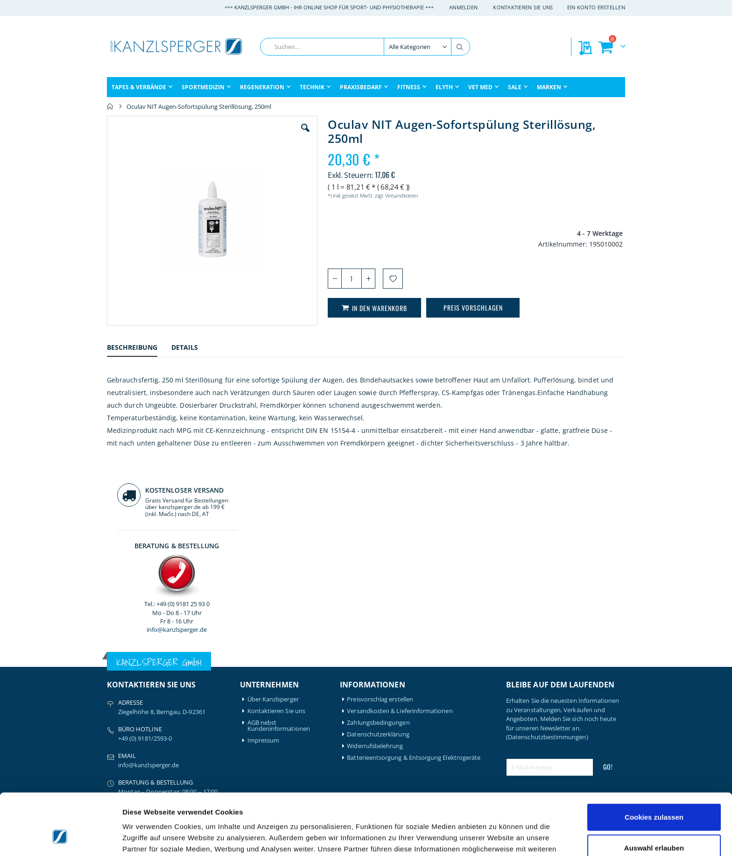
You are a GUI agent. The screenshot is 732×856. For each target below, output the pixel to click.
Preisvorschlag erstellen (380, 535)
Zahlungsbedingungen (378, 558)
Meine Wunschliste (273, 709)
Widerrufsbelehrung (375, 582)
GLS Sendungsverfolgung (282, 732)
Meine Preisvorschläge (278, 721)
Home (110, 106)
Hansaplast (189, 686)
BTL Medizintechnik (128, 724)
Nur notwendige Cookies (654, 825)
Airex (114, 686)
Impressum (263, 576)
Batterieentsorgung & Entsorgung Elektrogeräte (413, 593)
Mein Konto (264, 686)
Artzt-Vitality (124, 697)
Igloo (181, 697)
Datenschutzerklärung (378, 570)
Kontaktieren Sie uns (523, 7)
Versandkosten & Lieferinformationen (399, 547)
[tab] (139, 348)
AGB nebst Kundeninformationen (278, 561)
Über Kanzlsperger (273, 535)
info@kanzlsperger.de (565, 268)
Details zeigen (496, 838)
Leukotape (189, 709)
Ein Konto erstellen (596, 7)
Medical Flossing (196, 721)
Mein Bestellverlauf (274, 697)
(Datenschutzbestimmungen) (547, 572)
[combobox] (365, 47)
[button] (253, 135)
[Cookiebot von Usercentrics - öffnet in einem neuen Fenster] (60, 838)
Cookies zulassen (654, 764)
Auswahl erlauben (654, 795)
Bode (114, 709)
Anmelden (463, 7)
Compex (118, 739)
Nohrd (183, 732)
